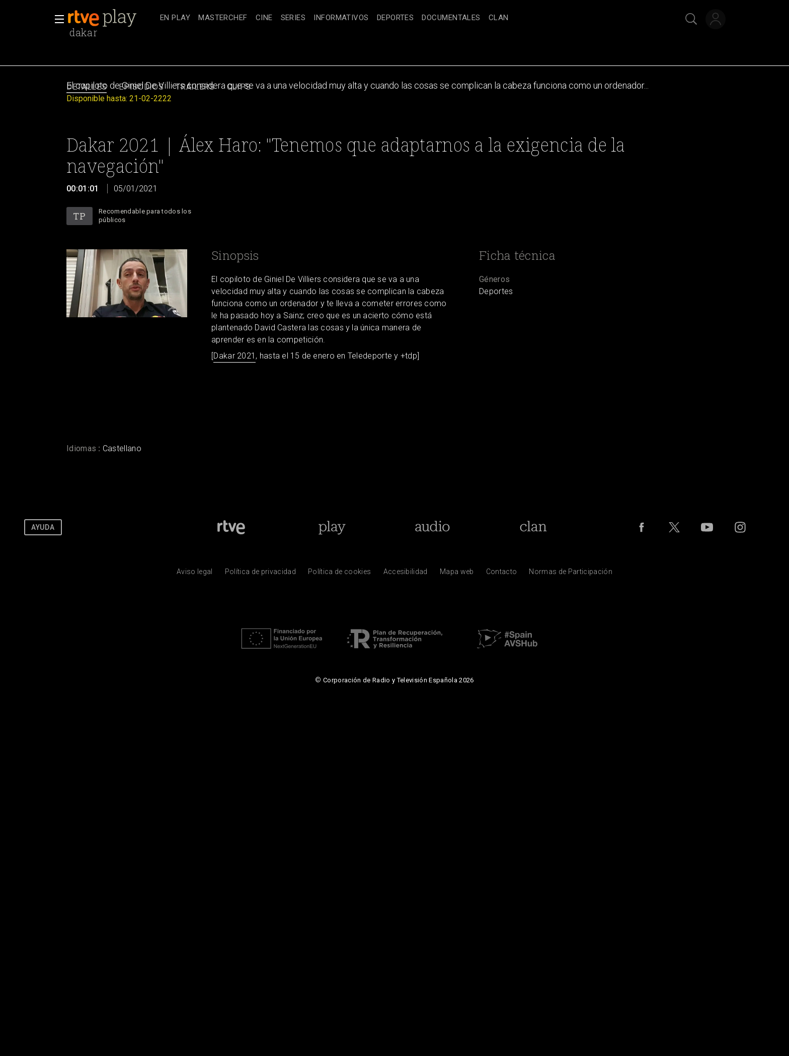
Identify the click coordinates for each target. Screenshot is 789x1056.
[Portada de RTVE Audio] (432, 527)
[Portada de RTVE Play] (331, 527)
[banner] (111, 18)
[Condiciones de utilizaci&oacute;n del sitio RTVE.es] (195, 574)
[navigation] (405, 18)
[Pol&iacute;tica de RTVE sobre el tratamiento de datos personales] (260, 574)
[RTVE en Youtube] (707, 527)
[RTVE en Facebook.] (642, 527)
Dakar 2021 (234, 356)
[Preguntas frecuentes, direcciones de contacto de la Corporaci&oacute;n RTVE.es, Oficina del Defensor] (501, 574)
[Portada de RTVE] (231, 527)
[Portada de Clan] (533, 527)
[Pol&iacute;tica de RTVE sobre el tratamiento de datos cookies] (339, 574)
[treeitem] (175, 18)
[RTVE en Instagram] (740, 527)
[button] (56, 19)
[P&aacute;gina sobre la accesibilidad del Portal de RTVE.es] (405, 574)
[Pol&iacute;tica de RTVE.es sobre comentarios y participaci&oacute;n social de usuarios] (570, 574)
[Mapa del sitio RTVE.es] (457, 574)
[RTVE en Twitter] (674, 527)
